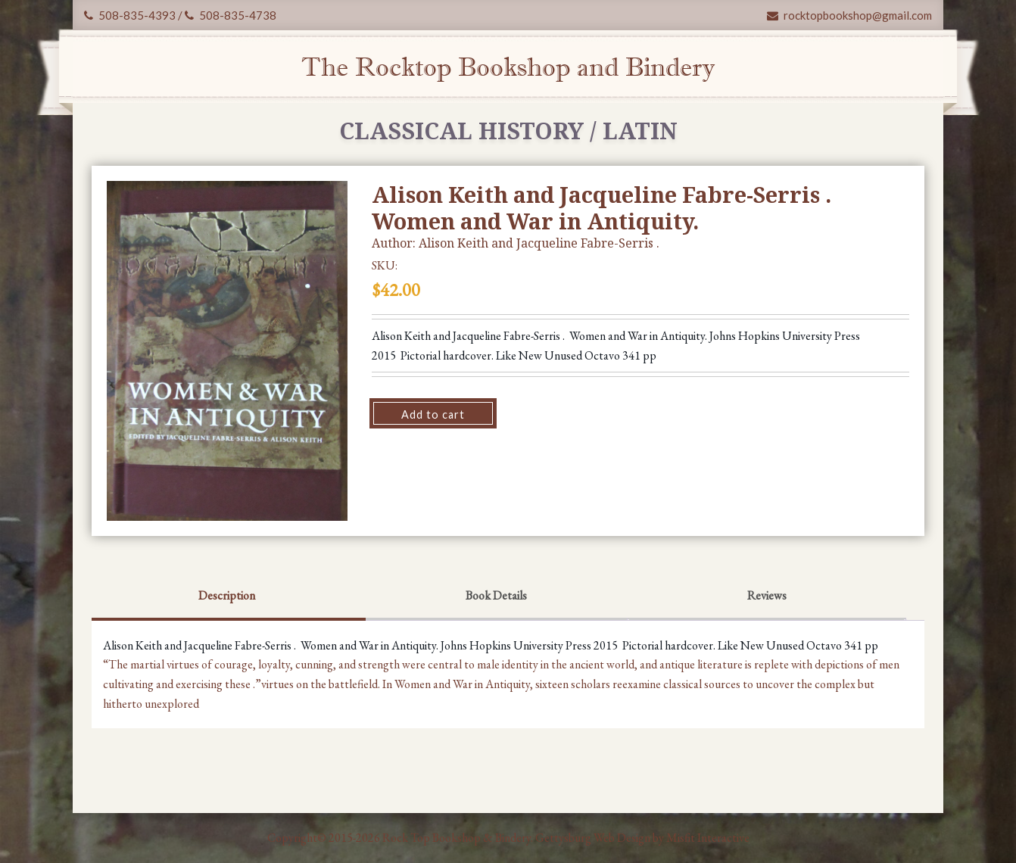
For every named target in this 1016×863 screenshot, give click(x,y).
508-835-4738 (230, 15)
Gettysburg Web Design (592, 838)
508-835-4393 (130, 15)
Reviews (767, 595)
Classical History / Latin (508, 130)
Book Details (496, 595)
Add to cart (433, 414)
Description (226, 595)
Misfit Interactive (708, 838)
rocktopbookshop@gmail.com (849, 15)
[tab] (227, 597)
